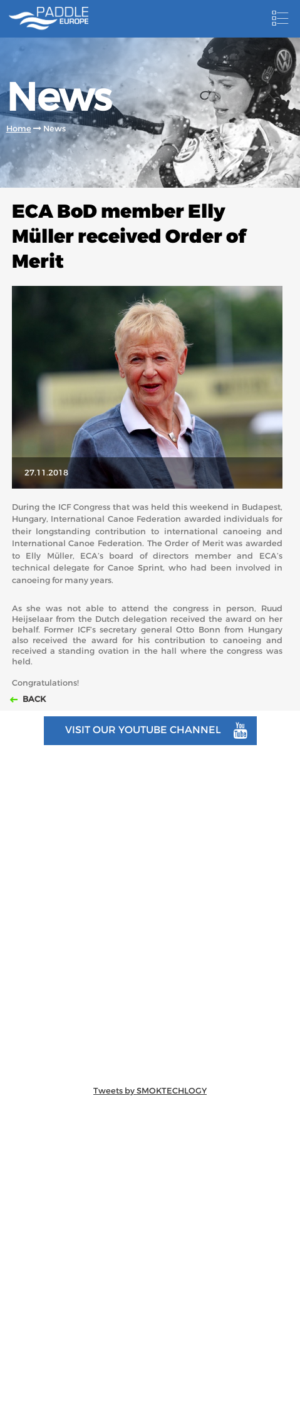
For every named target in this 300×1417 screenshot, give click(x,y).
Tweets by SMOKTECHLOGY (150, 1090)
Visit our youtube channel (156, 731)
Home (18, 128)
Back (33, 699)
